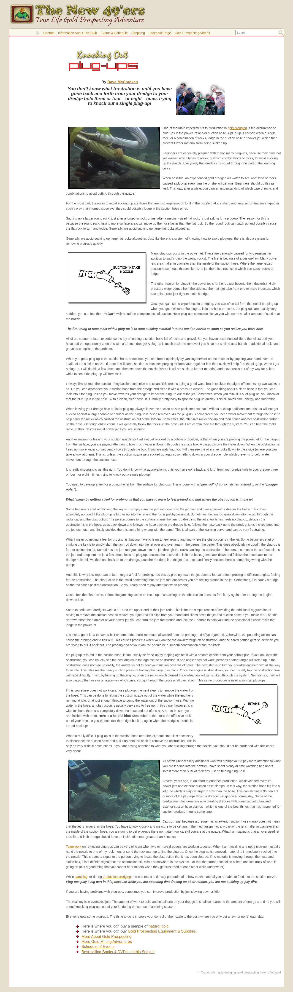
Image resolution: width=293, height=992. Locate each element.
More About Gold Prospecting (106, 936)
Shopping (138, 33)
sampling (81, 877)
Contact (48, 33)
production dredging (117, 877)
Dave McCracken (122, 82)
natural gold (158, 926)
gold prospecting (248, 972)
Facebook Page (160, 33)
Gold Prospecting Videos (192, 33)
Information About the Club (77, 33)
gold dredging (237, 128)
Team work (73, 846)
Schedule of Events (97, 946)
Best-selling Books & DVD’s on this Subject (118, 952)
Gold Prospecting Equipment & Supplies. (162, 931)
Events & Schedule (114, 33)
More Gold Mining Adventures (106, 941)
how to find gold (270, 972)
